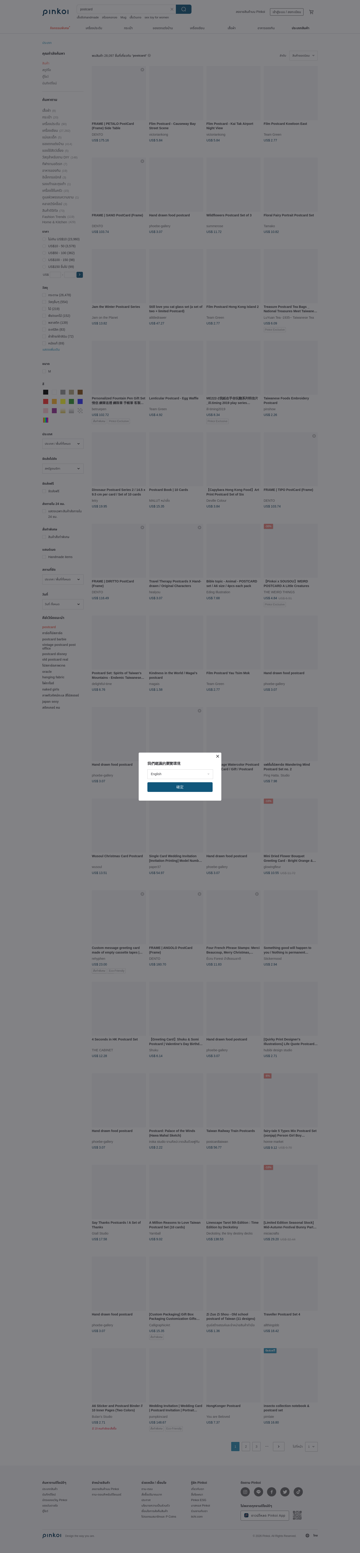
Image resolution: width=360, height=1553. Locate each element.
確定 (180, 787)
